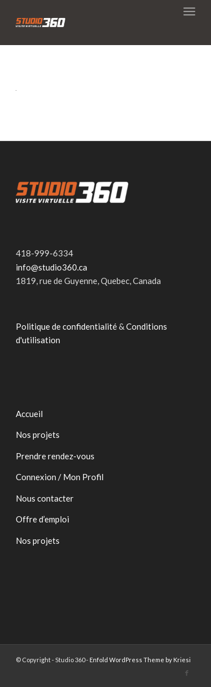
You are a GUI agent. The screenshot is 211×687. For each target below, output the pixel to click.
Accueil (29, 414)
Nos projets (38, 434)
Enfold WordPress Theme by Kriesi (140, 659)
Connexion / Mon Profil (60, 477)
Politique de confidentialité (66, 326)
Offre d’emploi (42, 519)
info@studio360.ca (51, 267)
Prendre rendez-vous (55, 456)
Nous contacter (45, 498)
